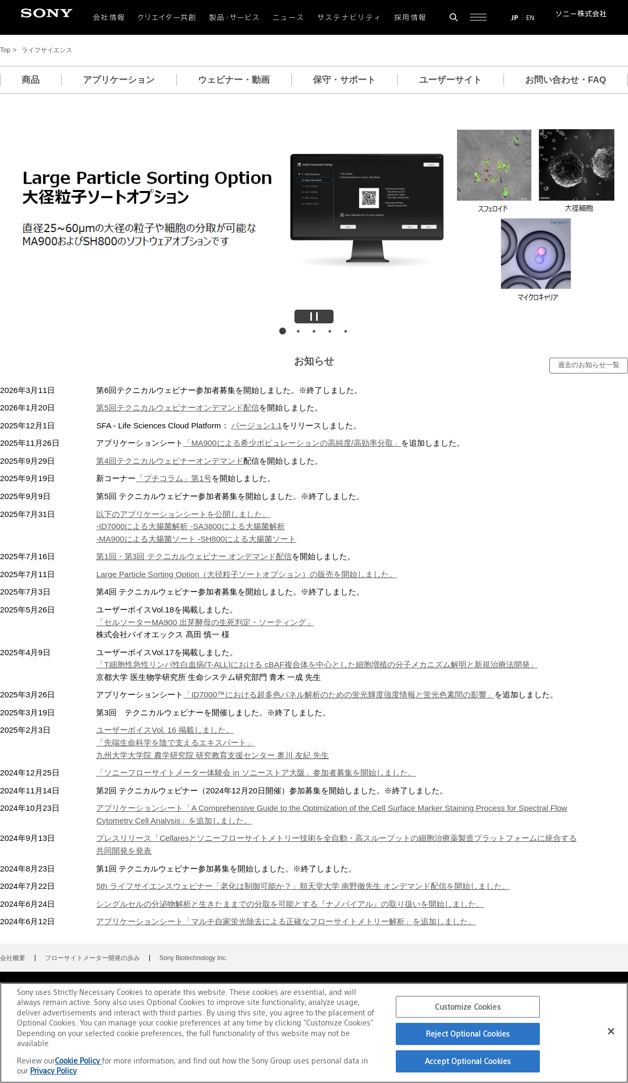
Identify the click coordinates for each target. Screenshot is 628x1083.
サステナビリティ (349, 17)
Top (5, 50)
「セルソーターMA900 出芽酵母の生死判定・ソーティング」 (204, 622)
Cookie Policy (78, 1060)
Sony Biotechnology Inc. (193, 958)
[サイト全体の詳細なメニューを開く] (478, 17)
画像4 (330, 331)
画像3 (314, 331)
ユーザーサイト (450, 80)
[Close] (611, 1031)
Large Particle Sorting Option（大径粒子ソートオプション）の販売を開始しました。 (246, 574)
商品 (31, 80)
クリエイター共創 (167, 17)
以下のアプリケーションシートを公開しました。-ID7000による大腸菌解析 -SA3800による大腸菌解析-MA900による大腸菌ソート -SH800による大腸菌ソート (196, 526)
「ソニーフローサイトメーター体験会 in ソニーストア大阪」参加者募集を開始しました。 (255, 772)
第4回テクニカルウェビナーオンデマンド (169, 460)
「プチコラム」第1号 (173, 478)
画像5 (345, 331)
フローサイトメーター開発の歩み (92, 958)
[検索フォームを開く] (453, 17)
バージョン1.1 (256, 425)
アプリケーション (119, 80)
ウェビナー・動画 (234, 80)
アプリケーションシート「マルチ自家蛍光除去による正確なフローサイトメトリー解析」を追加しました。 (286, 921)
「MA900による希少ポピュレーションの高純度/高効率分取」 (292, 442)
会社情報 (109, 17)
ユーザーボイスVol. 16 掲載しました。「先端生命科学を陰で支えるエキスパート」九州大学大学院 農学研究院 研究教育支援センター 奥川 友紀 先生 (212, 742)
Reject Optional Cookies (468, 1033)
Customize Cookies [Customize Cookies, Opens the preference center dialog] (467, 1006)
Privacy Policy (53, 1070)
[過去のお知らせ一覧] (588, 365)
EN (530, 18)
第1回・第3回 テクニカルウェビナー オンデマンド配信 (193, 556)
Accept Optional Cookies (468, 1061)
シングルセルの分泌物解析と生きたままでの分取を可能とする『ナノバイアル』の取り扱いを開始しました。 (290, 903)
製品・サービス (234, 17)
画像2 (298, 331)
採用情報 (410, 17)
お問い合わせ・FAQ (565, 80)
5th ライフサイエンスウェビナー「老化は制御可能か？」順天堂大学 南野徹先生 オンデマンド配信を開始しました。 (303, 885)
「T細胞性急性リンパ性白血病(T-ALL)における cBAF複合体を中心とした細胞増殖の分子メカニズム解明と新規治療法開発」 (316, 664)
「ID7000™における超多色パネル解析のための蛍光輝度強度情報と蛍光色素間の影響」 (338, 694)
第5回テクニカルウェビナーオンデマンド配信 (177, 407)
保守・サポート (344, 80)
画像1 (282, 331)
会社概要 (12, 958)
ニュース (288, 17)
